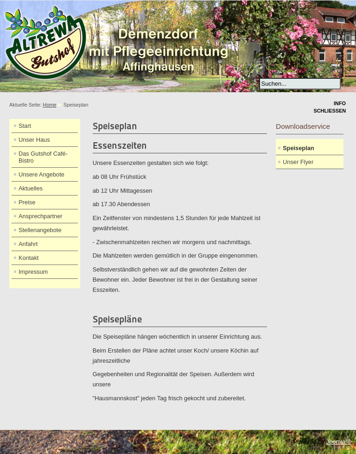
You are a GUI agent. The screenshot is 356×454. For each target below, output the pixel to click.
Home (50, 104)
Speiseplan (298, 148)
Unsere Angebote (41, 174)
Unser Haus (34, 139)
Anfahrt (28, 243)
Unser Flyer (298, 161)
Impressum (33, 271)
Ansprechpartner (41, 216)
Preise (27, 202)
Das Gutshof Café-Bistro (43, 157)
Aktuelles (31, 188)
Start (25, 125)
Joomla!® (338, 441)
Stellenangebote (40, 230)
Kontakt (28, 257)
